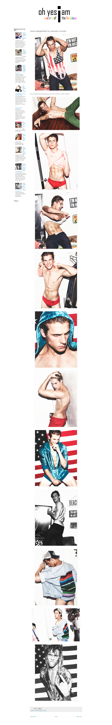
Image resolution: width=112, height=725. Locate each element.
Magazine (41, 710)
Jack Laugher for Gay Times (24, 150)
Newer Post (33, 716)
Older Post (79, 716)
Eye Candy (36, 710)
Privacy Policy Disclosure (18, 108)
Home (56, 716)
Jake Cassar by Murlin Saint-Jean (24, 137)
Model (45, 710)
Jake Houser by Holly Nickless (24, 52)
